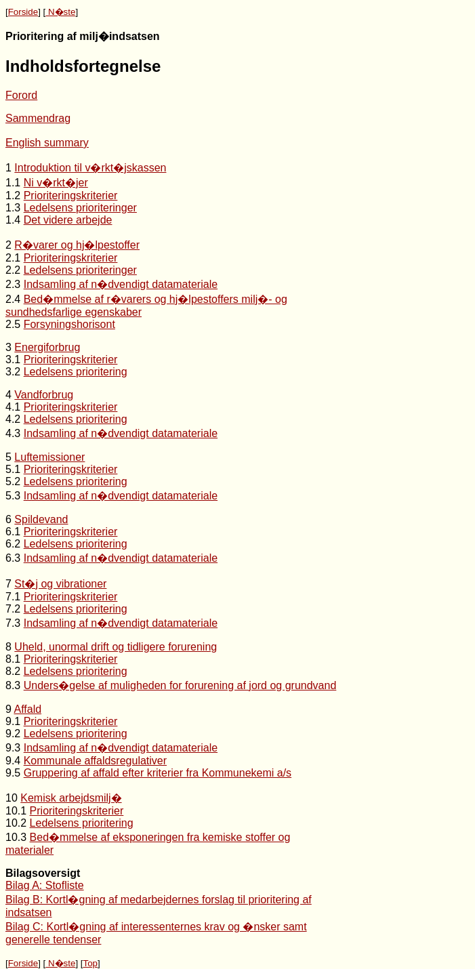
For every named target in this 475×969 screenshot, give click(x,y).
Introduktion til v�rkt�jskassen (90, 167)
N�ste (60, 12)
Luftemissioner (49, 457)
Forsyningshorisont (69, 324)
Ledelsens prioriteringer (80, 207)
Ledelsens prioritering (75, 371)
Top (90, 963)
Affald (27, 709)
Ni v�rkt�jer (56, 182)
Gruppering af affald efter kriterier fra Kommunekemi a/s (157, 773)
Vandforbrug (43, 394)
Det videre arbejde (68, 220)
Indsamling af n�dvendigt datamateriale (121, 284)
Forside (23, 12)
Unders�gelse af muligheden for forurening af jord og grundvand (180, 685)
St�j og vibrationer (60, 584)
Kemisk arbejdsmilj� (70, 798)
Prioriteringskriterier (71, 195)
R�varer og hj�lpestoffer (77, 245)
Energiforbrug (47, 347)
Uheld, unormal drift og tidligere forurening (115, 647)
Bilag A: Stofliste (44, 885)
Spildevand (41, 519)
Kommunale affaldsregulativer (95, 760)
